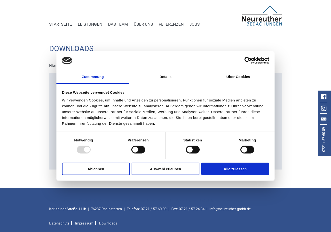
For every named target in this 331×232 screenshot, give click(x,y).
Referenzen (171, 24)
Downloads (108, 223)
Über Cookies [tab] (238, 77)
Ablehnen (95, 169)
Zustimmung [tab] (93, 77)
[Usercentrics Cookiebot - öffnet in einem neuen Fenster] (248, 60)
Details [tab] (165, 77)
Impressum (84, 223)
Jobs (194, 24)
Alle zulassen (235, 169)
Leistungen (90, 24)
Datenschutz (59, 223)
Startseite (60, 24)
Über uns (143, 24)
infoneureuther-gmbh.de (230, 209)
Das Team (118, 24)
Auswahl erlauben (165, 169)
